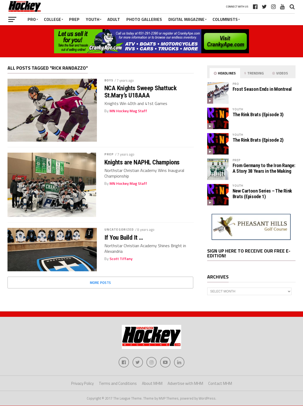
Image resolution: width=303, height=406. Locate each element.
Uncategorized (119, 229)
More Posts (100, 282)
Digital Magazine (186, 19)
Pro (32, 19)
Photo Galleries (144, 19)
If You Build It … (123, 237)
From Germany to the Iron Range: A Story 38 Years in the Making (264, 168)
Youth (92, 19)
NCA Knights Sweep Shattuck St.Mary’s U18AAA (140, 92)
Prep (74, 19)
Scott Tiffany (120, 259)
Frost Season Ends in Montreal (262, 89)
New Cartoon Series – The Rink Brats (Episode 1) (262, 193)
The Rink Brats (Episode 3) (258, 114)
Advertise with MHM (185, 384)
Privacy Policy (82, 384)
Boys (108, 80)
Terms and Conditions (118, 384)
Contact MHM (220, 384)
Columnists (225, 19)
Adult (113, 19)
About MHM (152, 384)
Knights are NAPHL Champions (142, 162)
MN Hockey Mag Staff (128, 111)
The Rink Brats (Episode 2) (258, 140)
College (52, 19)
